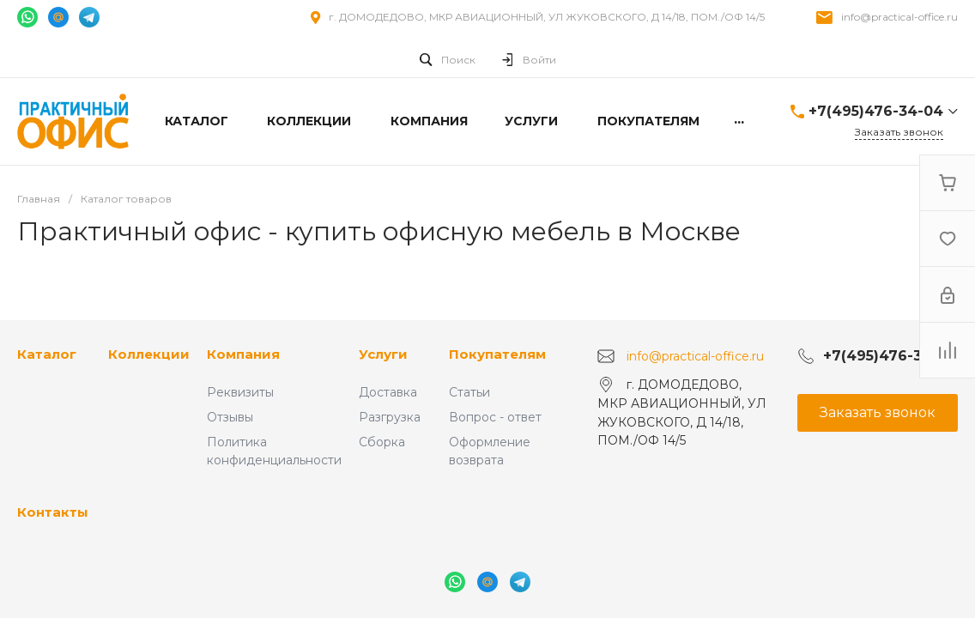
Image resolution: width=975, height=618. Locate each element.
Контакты (52, 512)
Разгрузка (390, 417)
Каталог (46, 354)
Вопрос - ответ (495, 417)
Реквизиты (240, 392)
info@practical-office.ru (899, 16)
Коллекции (149, 354)
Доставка (388, 392)
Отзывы (230, 417)
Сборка (382, 442)
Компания (243, 354)
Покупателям (497, 354)
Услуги (383, 354)
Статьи (469, 392)
